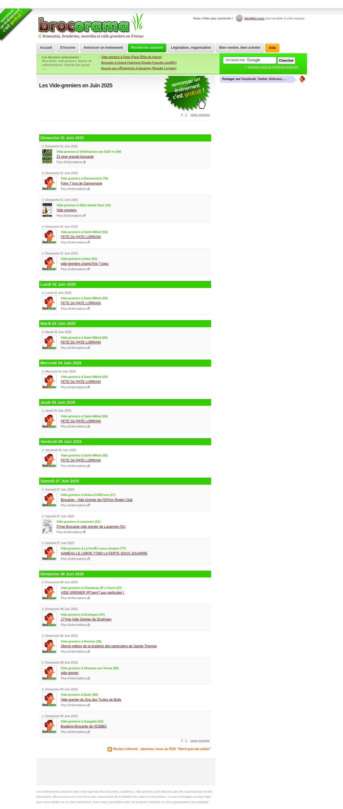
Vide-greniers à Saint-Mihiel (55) (84, 232)
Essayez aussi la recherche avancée (273, 66)
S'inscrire (67, 48)
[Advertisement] (125, 127)
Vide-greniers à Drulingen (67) (83, 614)
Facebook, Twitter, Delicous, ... (263, 79)
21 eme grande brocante (75, 157)
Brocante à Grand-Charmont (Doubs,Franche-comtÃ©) (139, 62)
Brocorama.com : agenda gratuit (90, 25)
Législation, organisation (191, 48)
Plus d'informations (70, 162)
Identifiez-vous (254, 18)
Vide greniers (67, 210)
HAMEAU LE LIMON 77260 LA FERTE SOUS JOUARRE (104, 553)
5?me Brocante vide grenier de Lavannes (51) (91, 527)
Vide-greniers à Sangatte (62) (82, 721)
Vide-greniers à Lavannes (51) (79, 521)
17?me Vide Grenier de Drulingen (86, 619)
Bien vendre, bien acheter (239, 48)
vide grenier (70, 673)
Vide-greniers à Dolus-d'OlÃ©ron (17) (88, 495)
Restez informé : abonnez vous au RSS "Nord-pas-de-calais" (162, 749)
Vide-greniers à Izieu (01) (79, 258)
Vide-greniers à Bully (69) (79, 694)
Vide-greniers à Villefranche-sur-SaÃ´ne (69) (89, 151)
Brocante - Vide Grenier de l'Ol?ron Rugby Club (97, 500)
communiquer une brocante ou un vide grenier (187, 94)
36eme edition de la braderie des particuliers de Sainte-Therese (109, 646)
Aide (272, 48)
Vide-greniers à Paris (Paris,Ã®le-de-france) (131, 57)
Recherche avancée (147, 48)
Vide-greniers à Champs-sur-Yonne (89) (90, 668)
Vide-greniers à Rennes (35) (81, 641)
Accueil (46, 48)
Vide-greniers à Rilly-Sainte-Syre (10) (84, 205)
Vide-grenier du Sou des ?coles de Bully (91, 700)
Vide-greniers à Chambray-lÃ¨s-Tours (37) (91, 587)
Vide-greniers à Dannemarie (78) (84, 178)
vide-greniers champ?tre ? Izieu (85, 264)
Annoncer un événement (103, 48)
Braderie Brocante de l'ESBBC (84, 726)
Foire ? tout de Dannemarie (81, 183)
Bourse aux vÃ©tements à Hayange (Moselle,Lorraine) (139, 68)
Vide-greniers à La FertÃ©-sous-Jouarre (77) (93, 548)
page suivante (200, 114)
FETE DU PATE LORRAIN (81, 237)
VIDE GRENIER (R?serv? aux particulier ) (92, 593)
